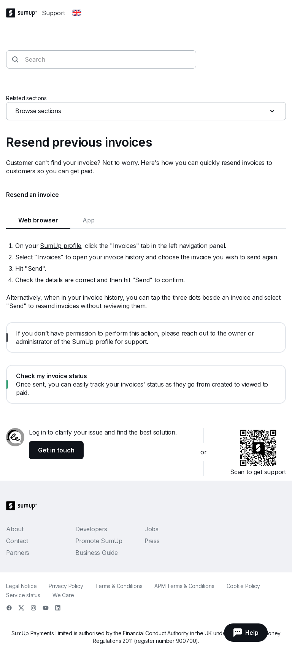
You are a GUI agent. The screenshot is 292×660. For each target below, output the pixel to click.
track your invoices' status (126, 384)
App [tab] (89, 220)
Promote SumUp (98, 541)
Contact (17, 541)
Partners (17, 552)
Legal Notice (21, 586)
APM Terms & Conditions (184, 586)
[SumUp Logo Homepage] (24, 13)
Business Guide (96, 552)
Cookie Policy (243, 586)
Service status (23, 595)
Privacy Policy (66, 586)
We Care (63, 595)
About (15, 529)
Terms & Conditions (118, 586)
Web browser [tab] (38, 220)
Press (152, 541)
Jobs (151, 529)
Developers (91, 529)
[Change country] (77, 13)
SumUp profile (60, 245)
